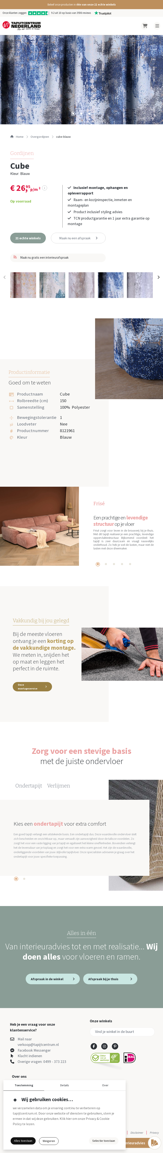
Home (17, 137)
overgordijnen (40, 137)
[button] (81, 4)
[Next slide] (158, 277)
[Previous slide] (5, 277)
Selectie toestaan (103, 1141)
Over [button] (105, 1085)
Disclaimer (137, 1133)
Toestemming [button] (24, 1085)
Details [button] (64, 1085)
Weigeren (49, 1141)
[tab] (73, 114)
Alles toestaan (23, 1141)
